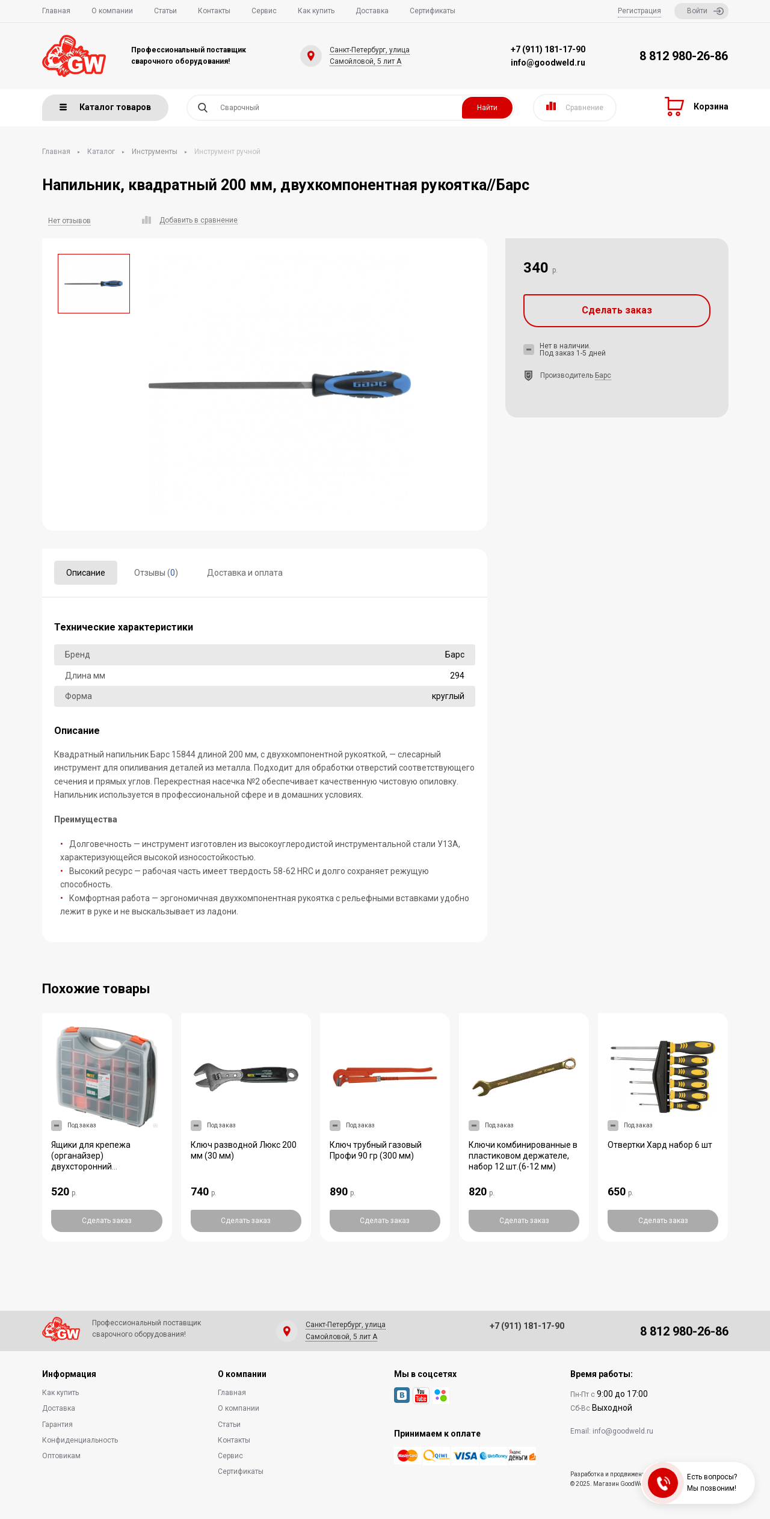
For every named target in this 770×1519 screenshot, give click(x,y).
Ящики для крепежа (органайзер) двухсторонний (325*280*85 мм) (91, 1161)
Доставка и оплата (245, 573)
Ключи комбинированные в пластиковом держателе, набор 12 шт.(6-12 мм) (523, 1155)
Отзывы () (156, 572)
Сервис (264, 11)
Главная (56, 11)
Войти (705, 11)
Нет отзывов (69, 221)
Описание (85, 573)
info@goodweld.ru (548, 62)
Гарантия (57, 1424)
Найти (487, 107)
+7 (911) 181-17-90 (548, 49)
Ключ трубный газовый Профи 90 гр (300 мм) (376, 1150)
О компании (112, 11)
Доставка (372, 11)
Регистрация (639, 11)
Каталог (101, 151)
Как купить (316, 11)
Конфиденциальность (80, 1440)
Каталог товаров (105, 107)
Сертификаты (432, 11)
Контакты (214, 11)
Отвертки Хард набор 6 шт (660, 1145)
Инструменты (154, 151)
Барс (603, 375)
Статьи (165, 11)
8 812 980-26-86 (683, 56)
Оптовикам (61, 1456)
